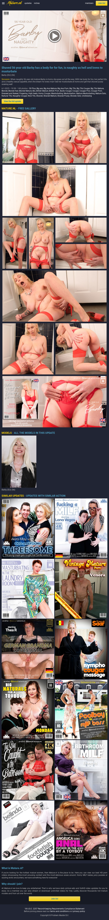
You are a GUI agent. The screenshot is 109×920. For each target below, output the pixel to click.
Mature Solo (100, 93)
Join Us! (101, 3)
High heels (33, 93)
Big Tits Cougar (83, 88)
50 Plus (32, 88)
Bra (34, 91)
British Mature (42, 91)
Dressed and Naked (10, 93)
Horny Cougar (44, 93)
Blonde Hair (13, 91)
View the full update (12, 101)
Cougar (75, 91)
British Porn (54, 91)
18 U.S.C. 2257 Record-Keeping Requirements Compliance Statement (54, 909)
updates (28, 3)
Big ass (40, 88)
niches (37, 3)
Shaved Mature (50, 96)
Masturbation (70, 93)
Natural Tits (7, 96)
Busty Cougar (66, 91)
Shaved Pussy (63, 96)
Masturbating (57, 93)
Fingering (23, 93)
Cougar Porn (96, 91)
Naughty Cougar (20, 96)
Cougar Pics (85, 91)
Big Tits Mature (97, 88)
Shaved (39, 96)
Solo (79, 96)
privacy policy (79, 911)
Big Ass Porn (63, 88)
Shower (73, 96)
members (89, 3)
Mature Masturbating (85, 93)
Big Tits (72, 88)
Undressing (87, 96)
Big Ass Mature (50, 88)
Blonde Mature (25, 91)
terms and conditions (59, 911)
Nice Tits (31, 96)
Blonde (5, 91)
